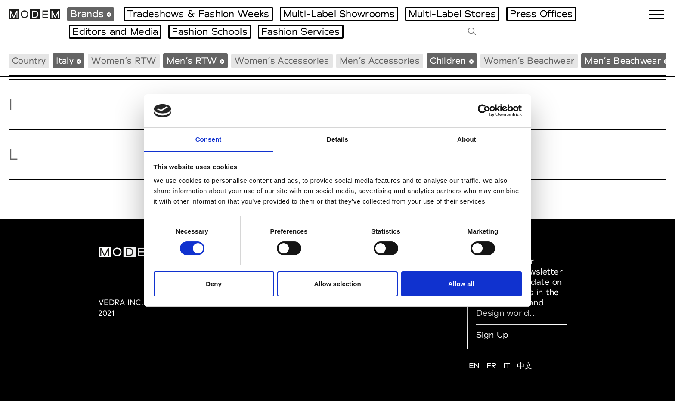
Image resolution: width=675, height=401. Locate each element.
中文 (525, 365)
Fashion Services (300, 31)
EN (474, 365)
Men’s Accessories (380, 60)
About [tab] (466, 138)
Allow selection (337, 284)
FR (491, 365)
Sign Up (492, 335)
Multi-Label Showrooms (339, 13)
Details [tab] (337, 138)
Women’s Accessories (282, 60)
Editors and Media (115, 31)
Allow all (461, 284)
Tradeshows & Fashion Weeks (198, 13)
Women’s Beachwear (529, 60)
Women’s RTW (123, 60)
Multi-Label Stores (452, 13)
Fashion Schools (210, 31)
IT (507, 365)
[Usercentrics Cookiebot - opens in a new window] (484, 110)
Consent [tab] (208, 138)
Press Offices (541, 13)
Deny (214, 284)
